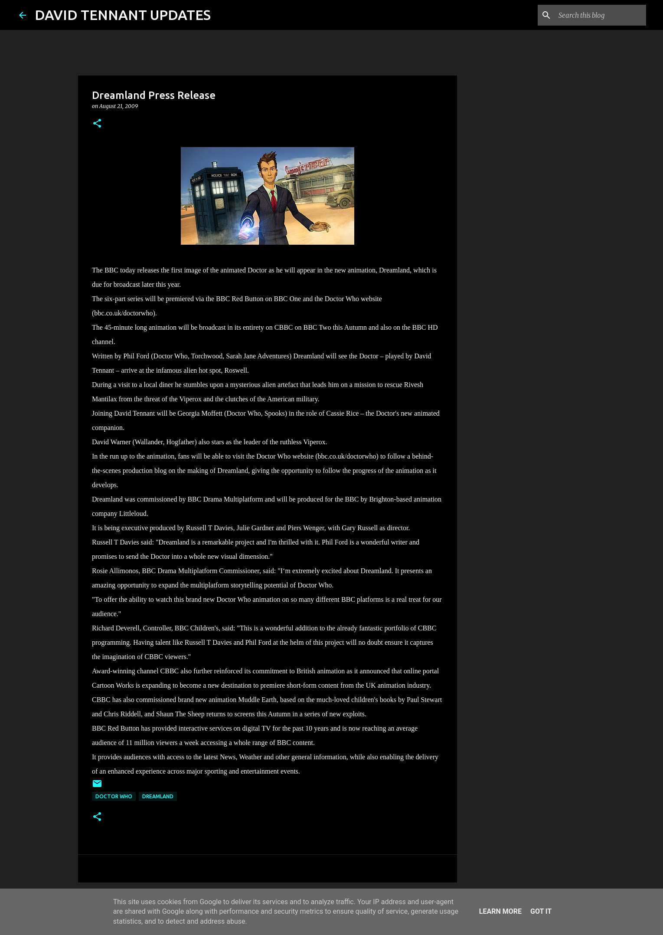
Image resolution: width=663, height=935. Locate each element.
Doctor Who (113, 796)
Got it (541, 911)
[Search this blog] (600, 15)
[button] (97, 124)
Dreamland (157, 796)
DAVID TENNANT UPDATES (123, 15)
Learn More (500, 911)
